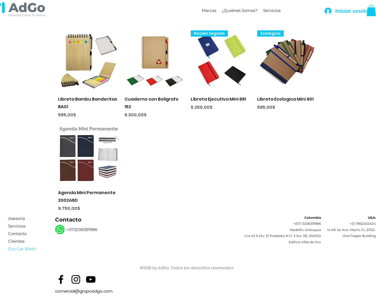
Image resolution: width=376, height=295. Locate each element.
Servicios (17, 226)
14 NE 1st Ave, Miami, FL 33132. (351, 230)
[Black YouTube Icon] (91, 279)
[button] (209, 10)
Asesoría (16, 218)
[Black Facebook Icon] (61, 279)
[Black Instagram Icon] (76, 279)
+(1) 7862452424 (363, 224)
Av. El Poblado (272, 236)
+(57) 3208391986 (307, 224)
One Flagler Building (359, 236)
